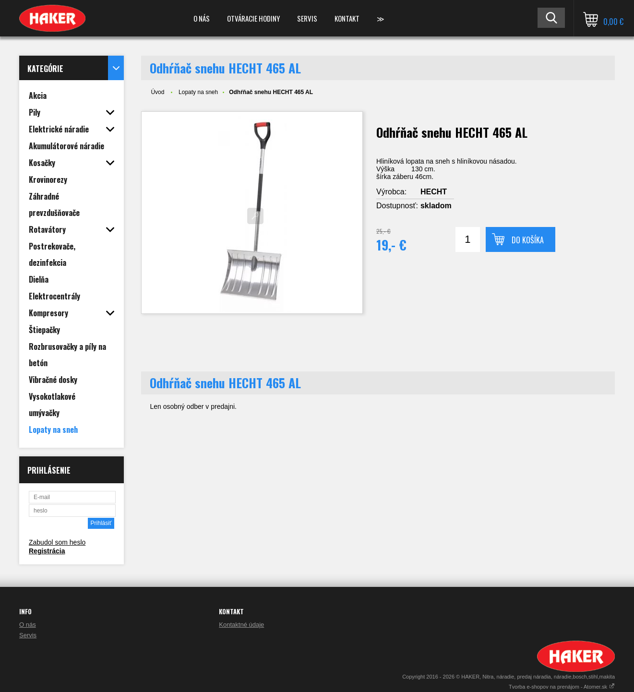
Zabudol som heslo (57, 542)
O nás (201, 18)
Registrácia (47, 551)
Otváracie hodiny (253, 18)
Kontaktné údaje (241, 624)
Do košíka (528, 240)
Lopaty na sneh (198, 92)
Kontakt (347, 18)
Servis (307, 18)
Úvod (157, 92)
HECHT (433, 192)
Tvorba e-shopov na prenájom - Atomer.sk (562, 687)
